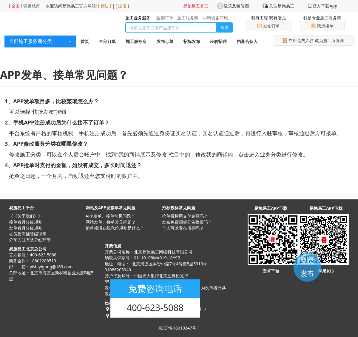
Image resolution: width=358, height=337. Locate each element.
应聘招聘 (218, 41)
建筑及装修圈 (236, 6)
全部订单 (107, 41)
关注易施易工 (281, 6)
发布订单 (268, 26)
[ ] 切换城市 (24, 6)
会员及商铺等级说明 (28, 234)
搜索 (224, 27)
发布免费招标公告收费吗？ (187, 222)
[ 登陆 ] (104, 6)
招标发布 (191, 41)
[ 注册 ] (122, 6)
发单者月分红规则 (25, 228)
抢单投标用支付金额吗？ (185, 216)
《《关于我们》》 (25, 216)
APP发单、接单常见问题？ (110, 216)
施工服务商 (136, 41)
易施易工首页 (195, 6)
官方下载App (325, 6)
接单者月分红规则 (25, 222)
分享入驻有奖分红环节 (30, 240)
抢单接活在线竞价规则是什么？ (115, 228)
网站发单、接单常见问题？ (111, 222)
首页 (85, 41)
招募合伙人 (247, 41)
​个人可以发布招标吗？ (183, 228)
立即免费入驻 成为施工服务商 (313, 40)
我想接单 (322, 26)
